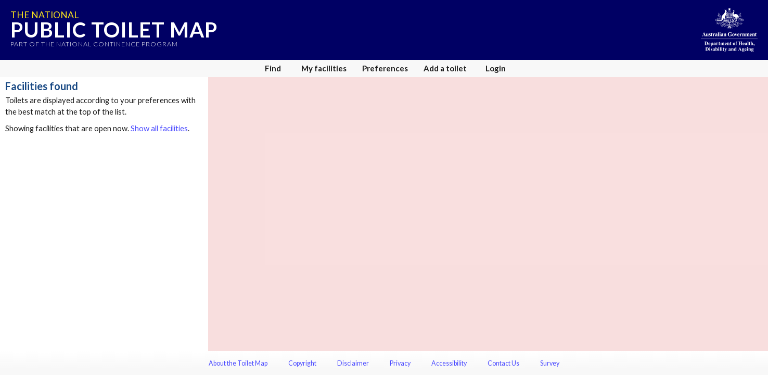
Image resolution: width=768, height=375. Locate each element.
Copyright (302, 363)
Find (273, 68)
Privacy (400, 363)
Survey (549, 363)
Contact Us (503, 363)
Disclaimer (353, 363)
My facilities (324, 68)
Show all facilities (159, 128)
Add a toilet (445, 68)
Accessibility (449, 363)
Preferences (385, 68)
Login (495, 68)
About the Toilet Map (238, 363)
